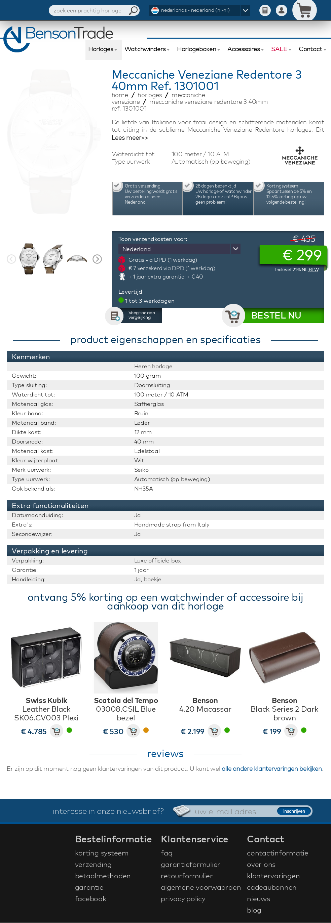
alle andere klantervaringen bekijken (272, 768)
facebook (90, 898)
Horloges (100, 49)
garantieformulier (190, 864)
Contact (310, 49)
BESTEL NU (276, 315)
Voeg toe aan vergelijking (141, 315)
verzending (93, 864)
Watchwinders (145, 49)
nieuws (258, 898)
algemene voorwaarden (201, 887)
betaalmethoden (103, 875)
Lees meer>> (130, 137)
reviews (165, 753)
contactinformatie (277, 852)
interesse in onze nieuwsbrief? (108, 811)
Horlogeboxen (196, 49)
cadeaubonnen (272, 887)
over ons (261, 864)
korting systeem (101, 852)
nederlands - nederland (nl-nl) (195, 10)
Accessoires (243, 49)
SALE (279, 49)
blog (254, 910)
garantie (89, 887)
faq (166, 852)
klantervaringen (273, 875)
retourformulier (187, 875)
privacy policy (183, 898)
